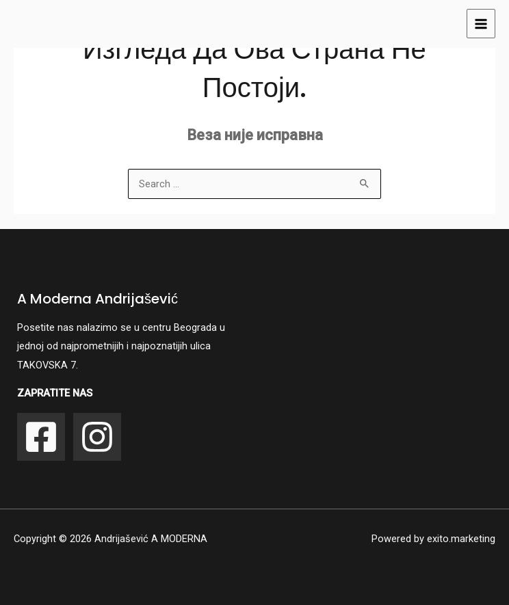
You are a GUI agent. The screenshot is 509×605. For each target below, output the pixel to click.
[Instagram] (97, 437)
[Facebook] (41, 437)
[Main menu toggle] (481, 23)
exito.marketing (461, 539)
